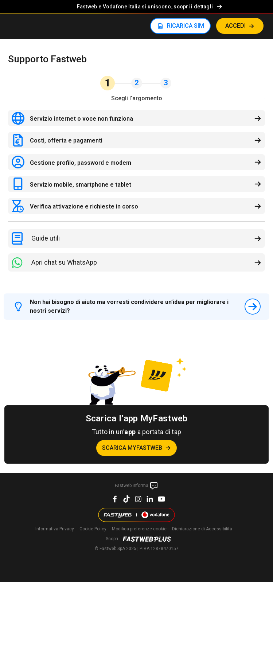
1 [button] (107, 83)
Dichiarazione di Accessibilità (202, 528)
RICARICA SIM (185, 25)
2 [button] (136, 82)
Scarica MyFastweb (132, 447)
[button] (257, 83)
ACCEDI (235, 25)
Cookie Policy (92, 528)
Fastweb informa (136, 486)
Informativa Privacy (54, 528)
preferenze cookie (139, 528)
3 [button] (166, 82)
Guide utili (45, 238)
